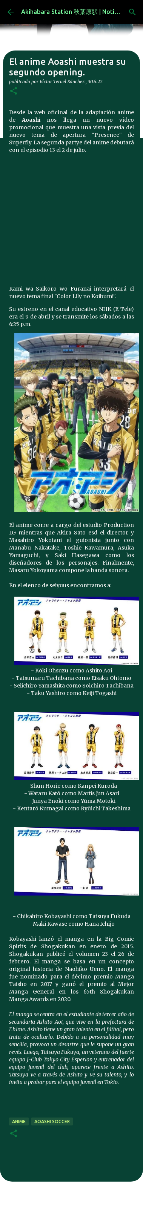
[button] (13, 91)
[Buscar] (132, 12)
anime (19, 1121)
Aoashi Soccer (52, 1121)
